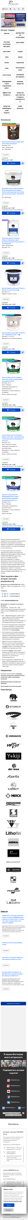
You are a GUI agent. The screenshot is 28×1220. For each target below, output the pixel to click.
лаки (6, 677)
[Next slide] (24, 20)
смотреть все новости (13, 1003)
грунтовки (3, 675)
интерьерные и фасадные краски (15, 675)
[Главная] (13, 5)
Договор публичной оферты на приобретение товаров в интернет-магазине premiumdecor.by (12, 973)
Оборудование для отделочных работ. (11, 686)
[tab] (16, 27)
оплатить (10, 650)
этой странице (15, 630)
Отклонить (8, 1210)
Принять (9, 1205)
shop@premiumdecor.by (11, 600)
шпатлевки (19, 673)
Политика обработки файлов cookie (13, 1201)
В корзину (12, 163)
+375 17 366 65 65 (11, 1186)
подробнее (6, 154)
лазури (2, 677)
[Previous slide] (3, 20)
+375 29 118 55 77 (15, 593)
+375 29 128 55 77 (15, 596)
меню (10, 8)
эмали (9, 677)
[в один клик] (22, 163)
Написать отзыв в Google (13, 1113)
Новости (4, 911)
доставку (4, 646)
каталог (5, 8)
